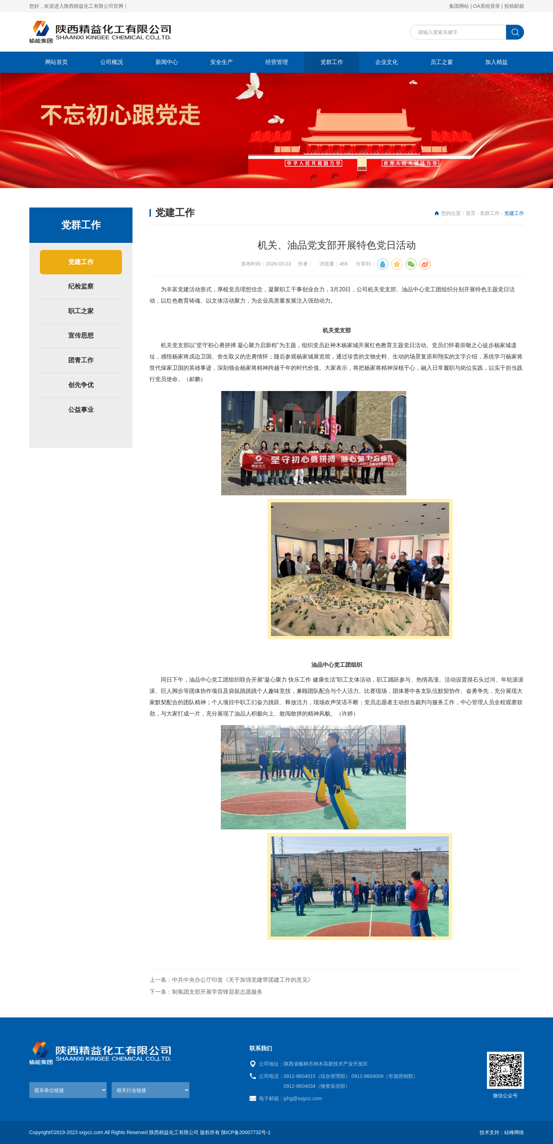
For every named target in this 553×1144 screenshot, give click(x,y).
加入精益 (496, 62)
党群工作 (331, 62)
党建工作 (81, 261)
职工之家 (81, 311)
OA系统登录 (486, 6)
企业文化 (386, 62)
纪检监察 (81, 286)
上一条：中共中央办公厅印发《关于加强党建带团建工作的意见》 (231, 980)
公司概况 (111, 62)
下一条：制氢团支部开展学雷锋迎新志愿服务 (206, 992)
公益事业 (81, 409)
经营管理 (276, 62)
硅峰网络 (514, 1132)
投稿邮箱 (514, 6)
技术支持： (492, 1132)
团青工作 (81, 360)
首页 (471, 213)
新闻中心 (166, 62)
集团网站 (459, 6)
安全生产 (221, 62)
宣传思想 (81, 335)
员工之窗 (441, 62)
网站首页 (56, 62)
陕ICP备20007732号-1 (246, 1132)
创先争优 (81, 385)
